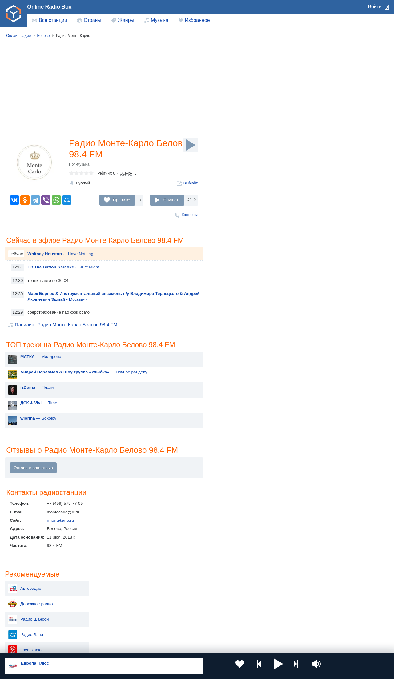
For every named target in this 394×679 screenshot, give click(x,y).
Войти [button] (375, 6)
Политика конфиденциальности (141, 646)
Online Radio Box (49, 7)
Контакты (190, 215)
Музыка (159, 20)
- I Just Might (63, 277)
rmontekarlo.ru (60, 532)
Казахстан (257, 598)
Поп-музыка (79, 166)
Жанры (126, 20)
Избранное (197, 20)
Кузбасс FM (325, 141)
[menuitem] (49, 20)
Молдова (178, 598)
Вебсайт (190, 185)
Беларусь (25, 629)
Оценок (126, 175)
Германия (256, 629)
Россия (23, 598)
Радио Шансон (328, 94)
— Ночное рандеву (83, 383)
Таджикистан (105, 608)
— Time (38, 414)
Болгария (256, 608)
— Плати (37, 398)
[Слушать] (190, 145)
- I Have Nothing (60, 264)
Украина (101, 598)
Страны (92, 20)
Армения (178, 608)
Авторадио (325, 64)
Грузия (99, 629)
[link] (13, 13)
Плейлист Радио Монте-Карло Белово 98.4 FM (60, 335)
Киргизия (24, 608)
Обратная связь (187, 646)
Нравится (122, 200)
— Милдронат (41, 367)
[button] (254, 666)
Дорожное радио (330, 79)
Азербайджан (183, 629)
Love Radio (325, 125)
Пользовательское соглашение (81, 646)
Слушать (172, 200)
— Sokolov (38, 429)
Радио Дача (326, 110)
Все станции (53, 20)
